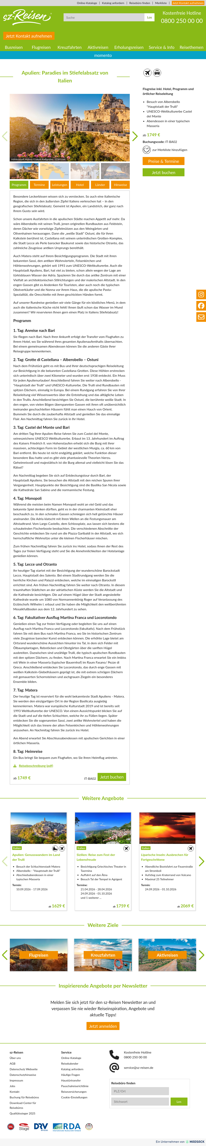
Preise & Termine (163, 161)
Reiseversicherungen (74, 1091)
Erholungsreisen (128, 47)
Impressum (16, 1080)
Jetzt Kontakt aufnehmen (188, 3)
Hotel (80, 185)
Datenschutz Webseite (24, 1069)
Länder (100, 185)
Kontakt (15, 1091)
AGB (12, 1063)
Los (149, 17)
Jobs (12, 1086)
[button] (135, 136)
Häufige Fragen (70, 1074)
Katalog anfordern (113, 3)
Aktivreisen (98, 47)
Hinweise (120, 185)
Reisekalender (69, 1063)
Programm (19, 185)
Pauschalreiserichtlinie (75, 1086)
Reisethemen (191, 47)
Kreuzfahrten (70, 47)
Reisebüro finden (139, 3)
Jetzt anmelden (103, 1026)
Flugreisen (41, 47)
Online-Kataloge (87, 3)
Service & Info (162, 47)
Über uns (15, 1058)
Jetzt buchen (163, 172)
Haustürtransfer (71, 1080)
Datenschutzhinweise (23, 1074)
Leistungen (59, 185)
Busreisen (14, 47)
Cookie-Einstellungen (74, 1097)
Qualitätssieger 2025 (22, 1113)
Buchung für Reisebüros (24, 1097)
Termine (39, 185)
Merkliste (161, 3)
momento (103, 55)
